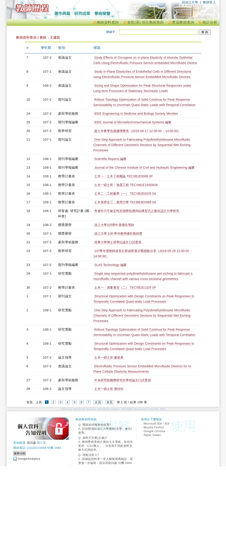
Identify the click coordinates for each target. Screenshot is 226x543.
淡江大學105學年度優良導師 (114, 225)
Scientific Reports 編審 (110, 159)
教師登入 (209, 2)
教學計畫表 (66, 176)
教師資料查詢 (108, 22)
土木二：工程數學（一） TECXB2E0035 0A (125, 193)
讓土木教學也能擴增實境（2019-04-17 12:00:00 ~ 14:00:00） (137, 131)
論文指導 (65, 357)
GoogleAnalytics (29, 458)
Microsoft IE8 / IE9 (156, 423)
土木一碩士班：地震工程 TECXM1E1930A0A (126, 185)
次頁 (98, 402)
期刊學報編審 (68, 122)
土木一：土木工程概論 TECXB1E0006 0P (123, 176)
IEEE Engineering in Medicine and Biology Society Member (136, 113)
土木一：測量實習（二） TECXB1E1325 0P (125, 287)
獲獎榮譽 (65, 225)
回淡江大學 (190, 2)
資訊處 (31, 442)
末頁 (109, 402)
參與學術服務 (68, 113)
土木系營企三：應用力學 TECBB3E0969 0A (125, 202)
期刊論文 (65, 99)
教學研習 (65, 131)
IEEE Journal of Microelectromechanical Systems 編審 (132, 122)
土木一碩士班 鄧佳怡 (108, 389)
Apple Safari (152, 435)
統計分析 (210, 22)
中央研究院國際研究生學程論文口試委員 (122, 380)
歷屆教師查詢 (183, 22)
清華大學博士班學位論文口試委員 (117, 242)
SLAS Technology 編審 (110, 265)
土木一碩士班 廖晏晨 (108, 357)
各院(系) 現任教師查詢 (145, 22)
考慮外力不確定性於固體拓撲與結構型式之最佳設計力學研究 (136, 211)
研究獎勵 (65, 273)
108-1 (47, 159)
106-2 (47, 85)
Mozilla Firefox (154, 427)
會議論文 (65, 57)
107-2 (47, 57)
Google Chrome (154, 431)
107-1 (47, 71)
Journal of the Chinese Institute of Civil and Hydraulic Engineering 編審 (144, 167)
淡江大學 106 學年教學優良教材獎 (118, 233)
